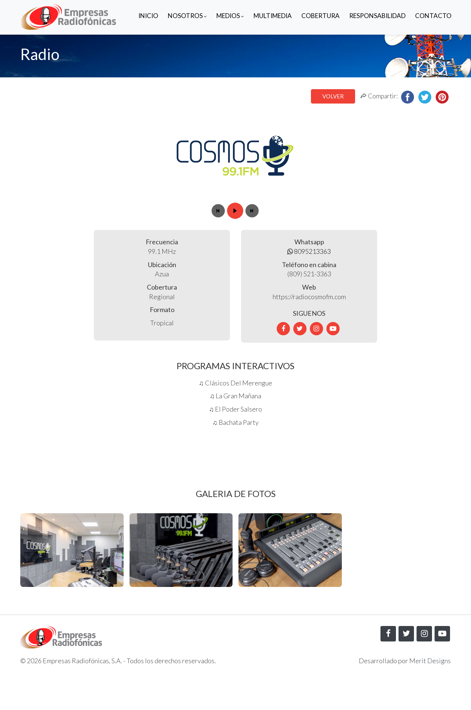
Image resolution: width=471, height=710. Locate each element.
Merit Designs (430, 661)
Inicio (148, 16)
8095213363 (309, 251)
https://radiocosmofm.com (309, 297)
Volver (333, 96)
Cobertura (320, 16)
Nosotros (187, 16)
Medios (230, 16)
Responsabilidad (377, 16)
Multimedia (273, 16)
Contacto (433, 16)
